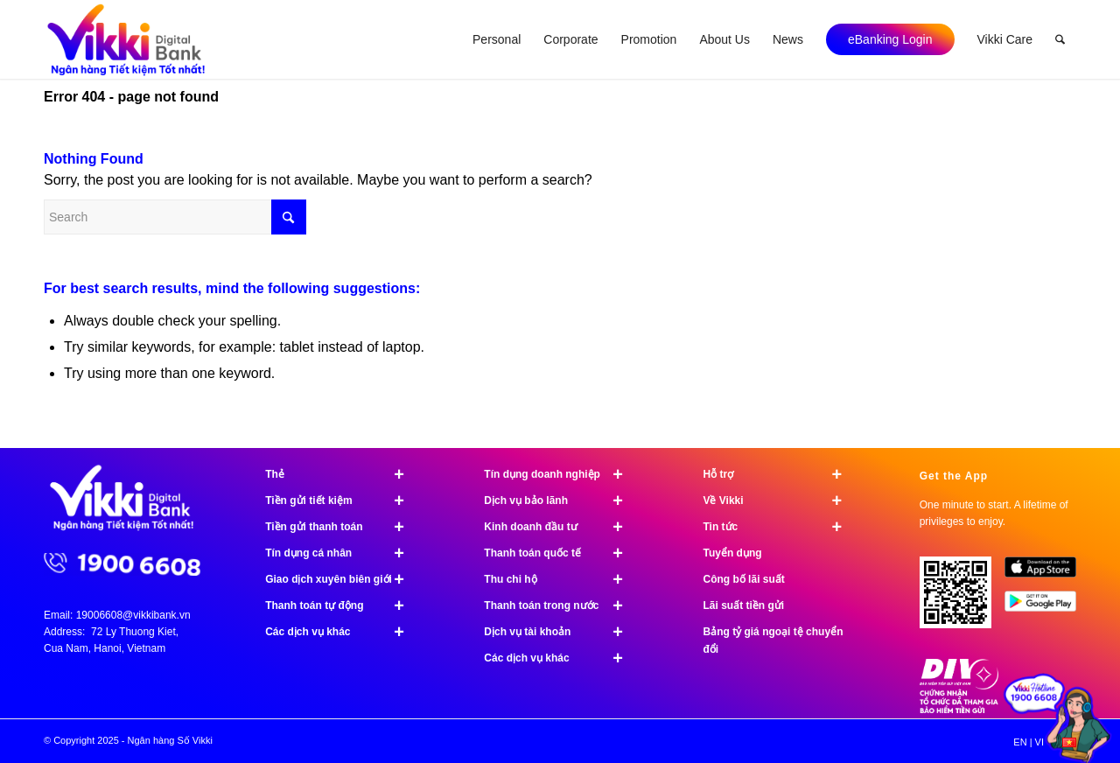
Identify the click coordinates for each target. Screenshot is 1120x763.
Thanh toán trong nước (561, 605)
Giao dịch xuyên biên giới (342, 579)
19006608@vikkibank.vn (133, 615)
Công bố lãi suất (743, 579)
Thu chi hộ (561, 579)
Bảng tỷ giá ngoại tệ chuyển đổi (773, 640)
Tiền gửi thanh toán (342, 527)
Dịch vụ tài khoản (561, 632)
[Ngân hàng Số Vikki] (126, 39)
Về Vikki (780, 500)
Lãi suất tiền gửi (743, 605)
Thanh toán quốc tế (561, 553)
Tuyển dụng (732, 553)
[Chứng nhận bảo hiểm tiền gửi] (959, 710)
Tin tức (780, 527)
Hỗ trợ (780, 474)
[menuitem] (496, 39)
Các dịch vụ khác (342, 632)
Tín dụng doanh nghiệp (561, 474)
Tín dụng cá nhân (342, 553)
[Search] (1060, 39)
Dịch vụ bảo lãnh (561, 500)
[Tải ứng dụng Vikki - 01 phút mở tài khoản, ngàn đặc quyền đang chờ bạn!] (962, 598)
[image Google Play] (1046, 608)
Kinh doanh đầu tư (561, 527)
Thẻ (342, 474)
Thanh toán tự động (342, 605)
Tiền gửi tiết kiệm (342, 500)
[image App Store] (1046, 573)
